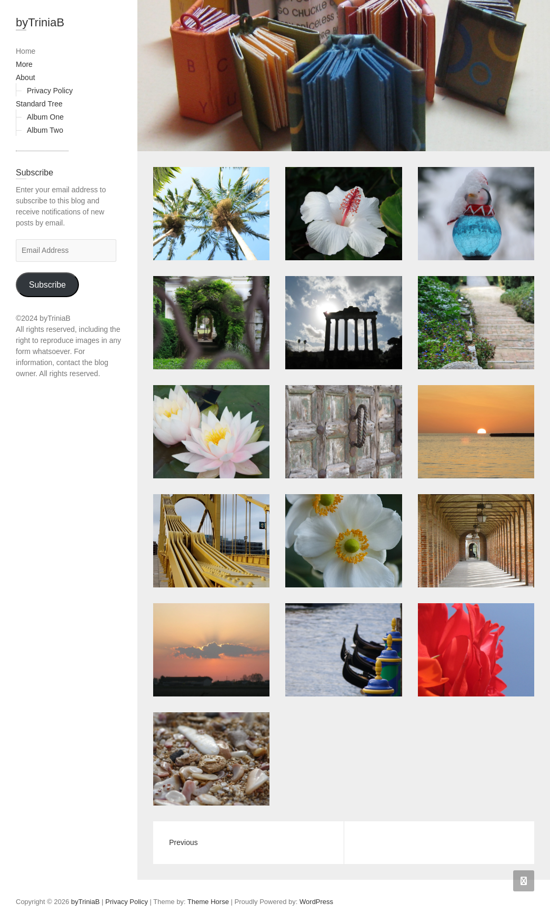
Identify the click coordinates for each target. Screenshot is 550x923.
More (24, 64)
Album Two (45, 130)
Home (25, 51)
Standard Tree (39, 104)
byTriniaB (40, 22)
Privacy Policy (50, 90)
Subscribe (47, 284)
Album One (45, 117)
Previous (183, 842)
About (25, 77)
